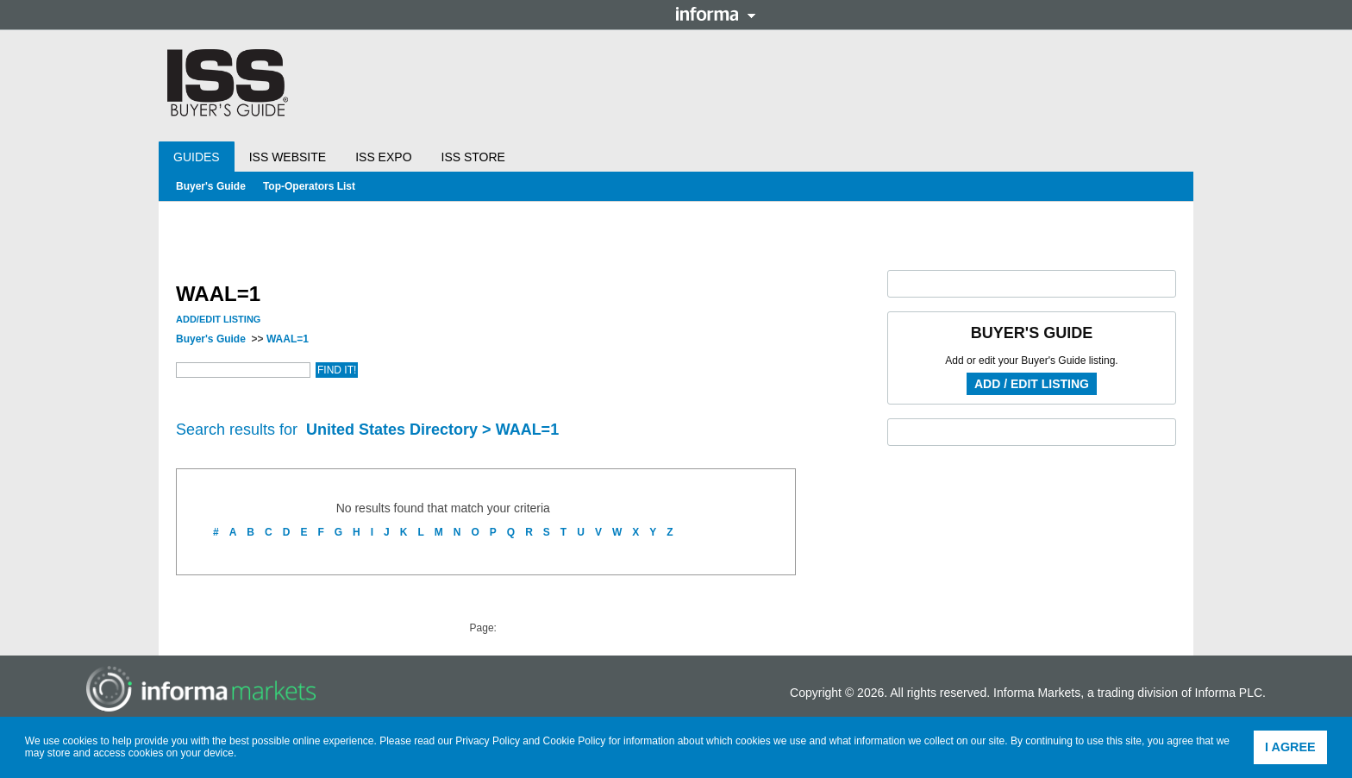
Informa (715, 14)
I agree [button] (1290, 747)
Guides (196, 157)
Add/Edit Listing (218, 319)
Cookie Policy (574, 741)
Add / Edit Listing (1031, 384)
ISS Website (287, 157)
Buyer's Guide (211, 186)
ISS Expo (383, 157)
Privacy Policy (487, 741)
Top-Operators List (309, 186)
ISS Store (473, 157)
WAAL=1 (287, 339)
